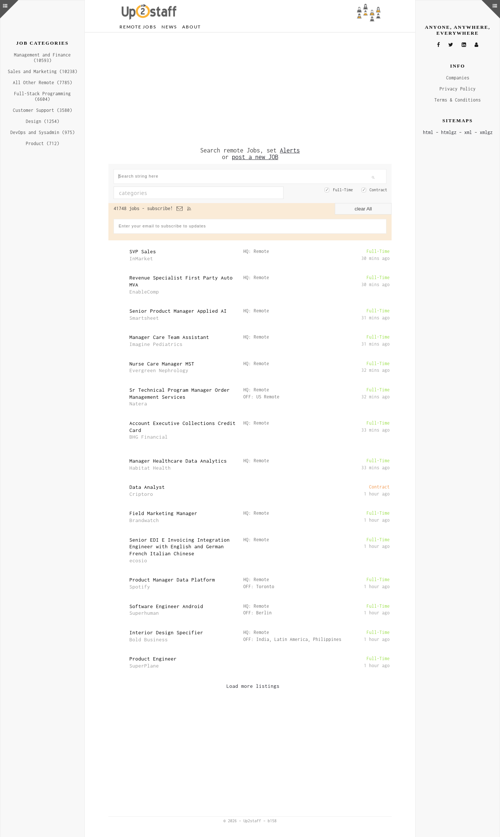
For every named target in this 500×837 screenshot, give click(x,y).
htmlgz (448, 132)
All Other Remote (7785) (42, 82)
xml (468, 132)
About (191, 27)
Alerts (290, 150)
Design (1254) (42, 121)
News (169, 27)
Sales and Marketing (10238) (42, 71)
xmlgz (486, 132)
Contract (378, 190)
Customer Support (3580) (42, 110)
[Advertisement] (250, 89)
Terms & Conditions (457, 99)
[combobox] (199, 192)
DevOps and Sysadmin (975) (42, 132)
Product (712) (42, 143)
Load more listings (252, 686)
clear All (363, 209)
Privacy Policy (458, 88)
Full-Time (343, 190)
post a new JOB (255, 157)
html (428, 132)
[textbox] (178, 193)
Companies (457, 77)
